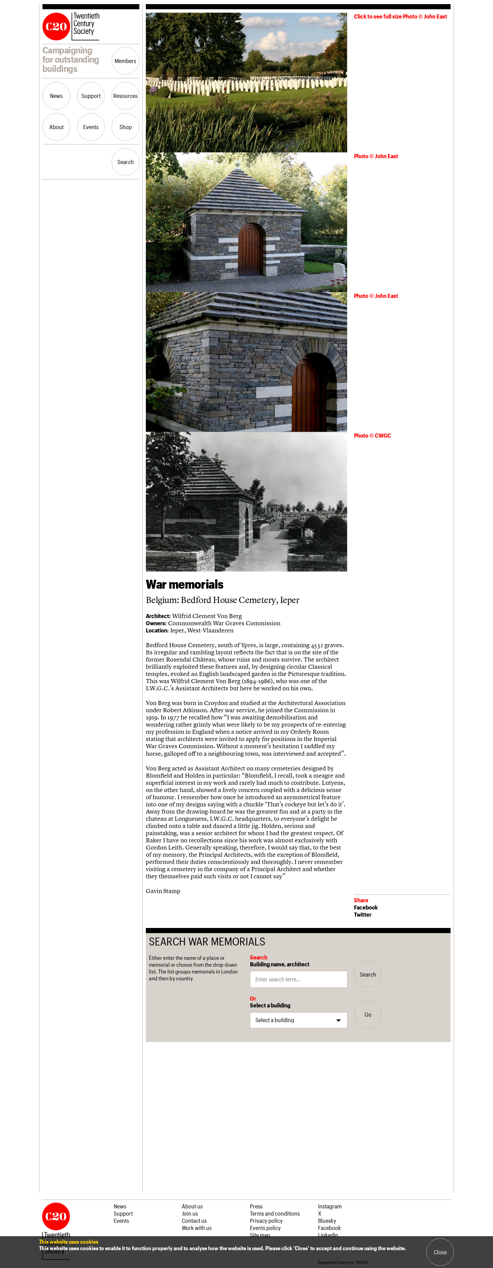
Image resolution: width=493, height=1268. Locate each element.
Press (256, 1206)
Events (91, 126)
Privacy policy (266, 1220)
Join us (190, 1213)
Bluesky (327, 1220)
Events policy (265, 1227)
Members (125, 60)
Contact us (194, 1220)
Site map (260, 1234)
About (56, 126)
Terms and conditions (275, 1213)
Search (125, 161)
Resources (125, 95)
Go (368, 1014)
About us (192, 1206)
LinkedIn (328, 1234)
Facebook (366, 907)
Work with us (197, 1227)
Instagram (330, 1206)
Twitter (362, 914)
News (56, 95)
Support (91, 95)
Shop (125, 126)
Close (440, 1251)
